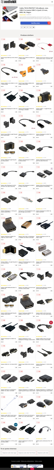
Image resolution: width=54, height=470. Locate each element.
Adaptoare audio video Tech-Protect (27, 453)
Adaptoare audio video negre (9, 453)
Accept (32, 469)
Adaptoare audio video (43, 453)
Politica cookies (38, 461)
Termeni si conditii (15, 461)
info (16, 60)
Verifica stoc (40, 23)
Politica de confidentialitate (27, 461)
